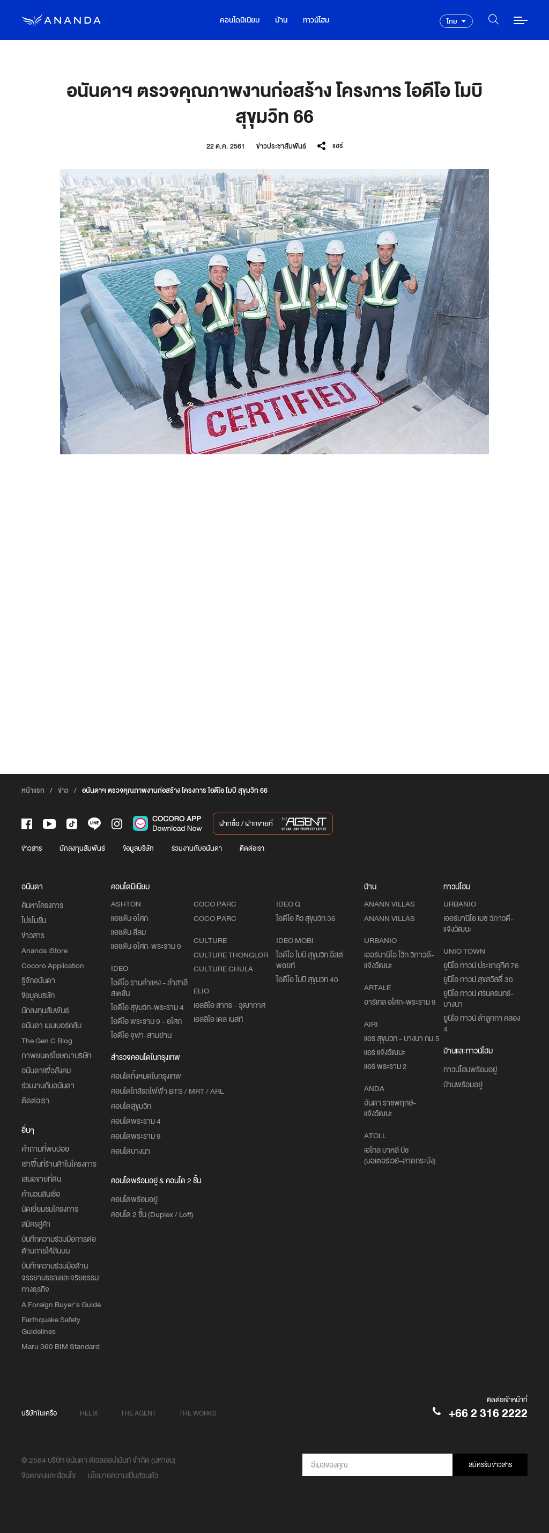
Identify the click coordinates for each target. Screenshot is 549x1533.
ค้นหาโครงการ (42, 905)
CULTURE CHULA (223, 968)
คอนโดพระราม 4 (136, 1121)
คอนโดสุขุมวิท (131, 1106)
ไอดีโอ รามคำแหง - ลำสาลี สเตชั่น (149, 988)
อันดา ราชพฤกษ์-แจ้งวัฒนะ (390, 1108)
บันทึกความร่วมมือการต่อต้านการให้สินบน (58, 1245)
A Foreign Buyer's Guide (61, 1304)
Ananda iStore (44, 950)
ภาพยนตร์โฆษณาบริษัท (56, 1055)
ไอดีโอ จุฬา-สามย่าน (141, 1035)
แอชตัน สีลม (128, 932)
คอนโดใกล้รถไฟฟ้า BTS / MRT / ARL (167, 1091)
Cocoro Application (52, 965)
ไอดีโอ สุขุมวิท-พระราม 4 (147, 1007)
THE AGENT (138, 1413)
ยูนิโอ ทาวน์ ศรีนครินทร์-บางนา (478, 998)
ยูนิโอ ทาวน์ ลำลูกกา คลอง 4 (481, 1023)
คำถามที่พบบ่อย (45, 1149)
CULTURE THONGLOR (231, 954)
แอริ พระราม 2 (385, 1066)
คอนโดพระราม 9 (136, 1136)
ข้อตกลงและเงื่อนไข (48, 1475)
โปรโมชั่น (33, 920)
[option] (274, 311)
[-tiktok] (71, 824)
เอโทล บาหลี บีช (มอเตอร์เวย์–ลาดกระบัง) (400, 1155)
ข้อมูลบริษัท (138, 848)
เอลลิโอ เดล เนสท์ (218, 1019)
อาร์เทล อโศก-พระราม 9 (400, 1002)
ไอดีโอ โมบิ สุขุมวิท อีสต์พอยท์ (309, 960)
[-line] (94, 823)
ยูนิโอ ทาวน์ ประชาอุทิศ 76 (481, 965)
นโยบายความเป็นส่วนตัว (123, 1475)
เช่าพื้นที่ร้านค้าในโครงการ (59, 1164)
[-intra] (117, 824)
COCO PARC (215, 918)
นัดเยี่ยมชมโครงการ (49, 1209)
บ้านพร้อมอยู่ (463, 1084)
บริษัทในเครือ (39, 1413)
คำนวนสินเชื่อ (40, 1194)
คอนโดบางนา (130, 1151)
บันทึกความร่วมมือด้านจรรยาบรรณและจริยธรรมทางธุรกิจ (60, 1277)
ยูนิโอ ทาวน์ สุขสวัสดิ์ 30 (478, 979)
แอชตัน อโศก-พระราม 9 (146, 946)
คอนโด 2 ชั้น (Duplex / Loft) (152, 1214)
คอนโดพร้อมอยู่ (134, 1199)
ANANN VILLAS (389, 918)
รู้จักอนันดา (38, 980)
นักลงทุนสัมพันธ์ (82, 848)
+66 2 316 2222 (488, 1413)
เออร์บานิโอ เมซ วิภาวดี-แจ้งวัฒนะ (478, 923)
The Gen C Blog (46, 1040)
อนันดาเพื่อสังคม (46, 1070)
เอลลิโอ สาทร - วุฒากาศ (229, 1005)
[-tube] (49, 824)
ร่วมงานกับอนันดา (197, 848)
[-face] (26, 824)
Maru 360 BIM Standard (60, 1346)
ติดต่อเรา (252, 848)
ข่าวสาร (31, 848)
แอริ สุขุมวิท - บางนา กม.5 (402, 1038)
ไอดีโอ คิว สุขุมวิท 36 (306, 918)
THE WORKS (198, 1413)
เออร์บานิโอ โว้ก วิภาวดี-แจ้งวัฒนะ (399, 960)
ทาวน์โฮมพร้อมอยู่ (470, 1069)
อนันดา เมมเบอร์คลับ (51, 1025)
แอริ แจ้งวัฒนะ (384, 1052)
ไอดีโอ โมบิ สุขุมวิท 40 (307, 979)
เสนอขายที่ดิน (41, 1179)
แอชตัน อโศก (129, 918)
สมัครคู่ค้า (35, 1224)
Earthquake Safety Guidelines (50, 1325)
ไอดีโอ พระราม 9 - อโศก (146, 1021)
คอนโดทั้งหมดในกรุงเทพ (146, 1076)
